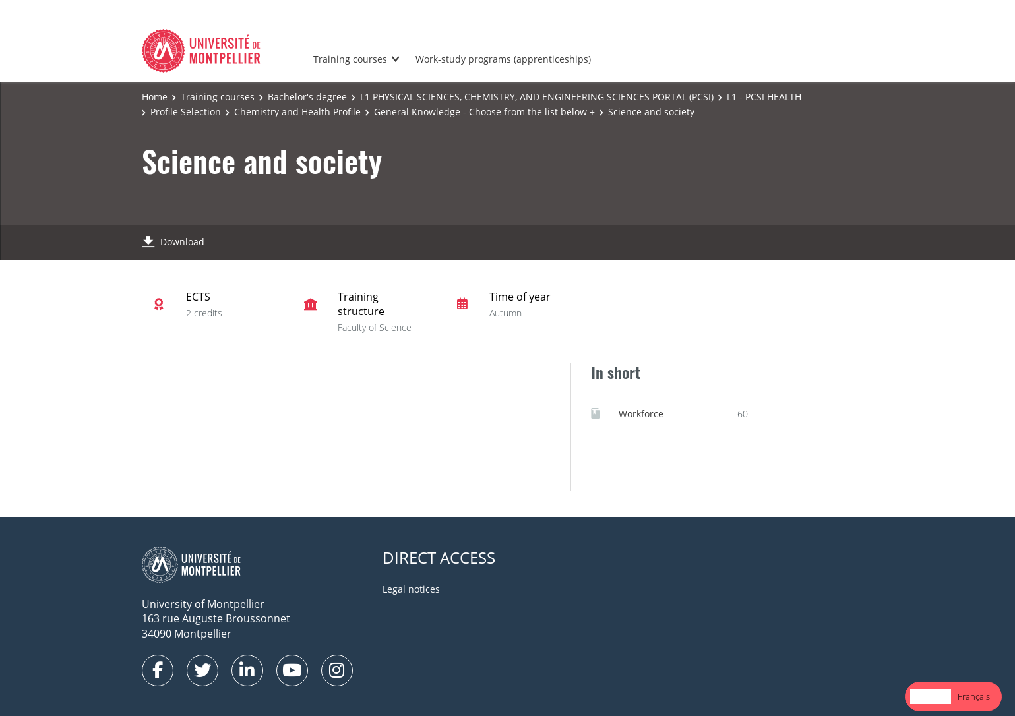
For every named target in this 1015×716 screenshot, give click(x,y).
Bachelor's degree (307, 96)
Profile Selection (185, 111)
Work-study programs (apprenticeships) (503, 59)
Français (974, 696)
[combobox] (930, 696)
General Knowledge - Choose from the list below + (484, 111)
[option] (974, 696)
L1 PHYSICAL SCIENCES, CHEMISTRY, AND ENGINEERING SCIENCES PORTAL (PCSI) (537, 96)
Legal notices (411, 589)
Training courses (350, 59)
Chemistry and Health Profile (297, 111)
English (930, 696)
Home (155, 96)
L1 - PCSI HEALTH (764, 96)
